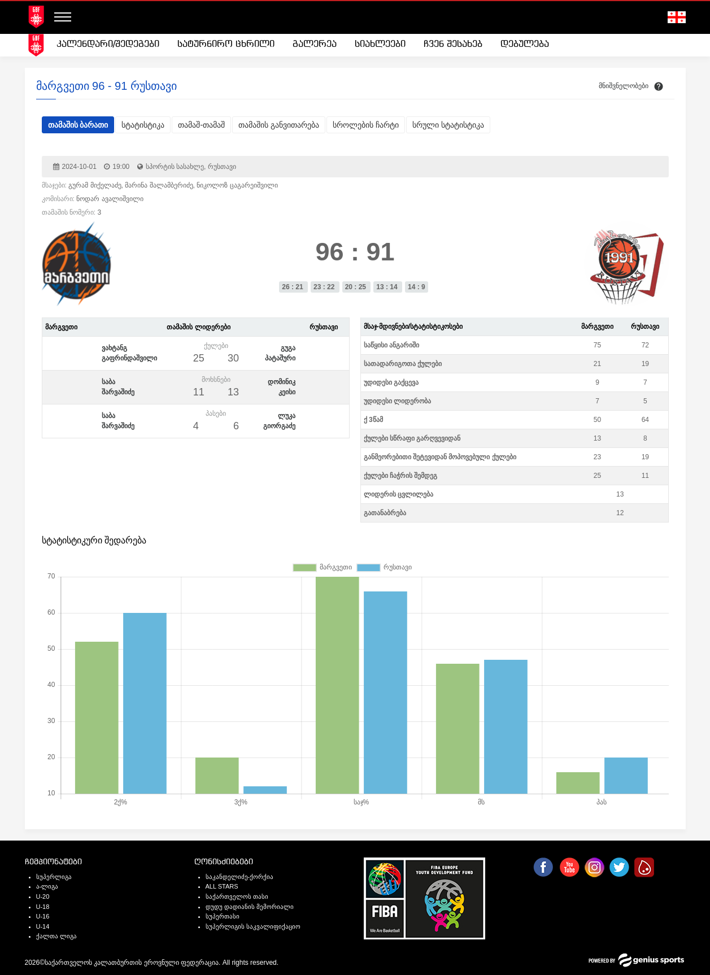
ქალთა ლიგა (56, 936)
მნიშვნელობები (623, 86)
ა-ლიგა (47, 886)
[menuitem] (107, 44)
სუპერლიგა (54, 876)
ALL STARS (222, 886)
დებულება (524, 44)
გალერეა (315, 44)
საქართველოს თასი (237, 896)
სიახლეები (380, 44)
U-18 (43, 906)
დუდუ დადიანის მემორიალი (250, 906)
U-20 (43, 896)
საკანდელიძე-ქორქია (240, 876)
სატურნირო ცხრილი (226, 44)
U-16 (43, 916)
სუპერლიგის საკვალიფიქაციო (253, 926)
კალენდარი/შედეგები (107, 44)
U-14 (43, 926)
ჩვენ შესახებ (453, 44)
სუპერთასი (222, 916)
